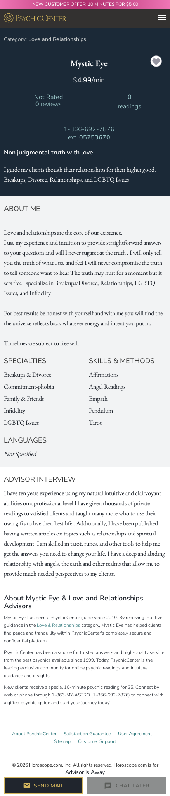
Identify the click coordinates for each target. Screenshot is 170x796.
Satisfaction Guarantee (87, 734)
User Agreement (135, 734)
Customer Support (97, 741)
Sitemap (62, 741)
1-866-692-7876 (89, 129)
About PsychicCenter (34, 734)
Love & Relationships (58, 625)
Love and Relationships (57, 39)
